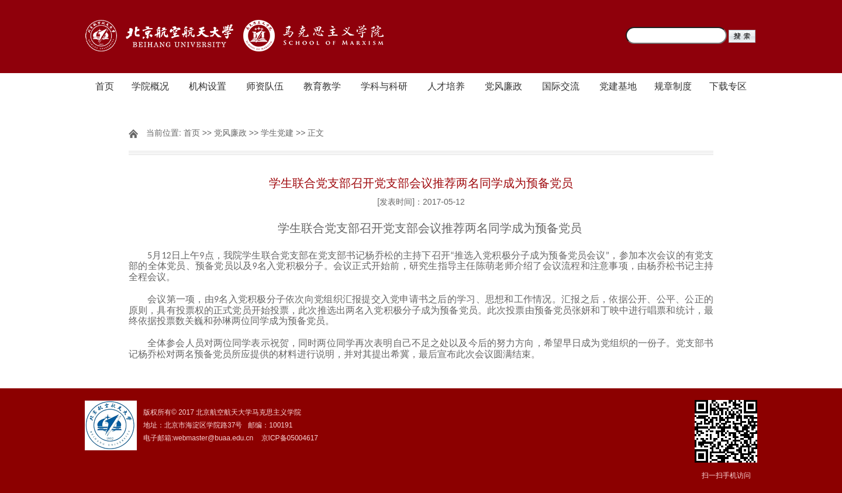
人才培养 (446, 86)
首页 (104, 86)
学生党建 (277, 132)
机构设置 (207, 86)
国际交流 (560, 86)
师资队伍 (265, 86)
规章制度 (673, 86)
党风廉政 (503, 86)
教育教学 (322, 86)
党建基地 (618, 86)
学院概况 (150, 86)
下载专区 (728, 86)
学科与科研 (384, 86)
